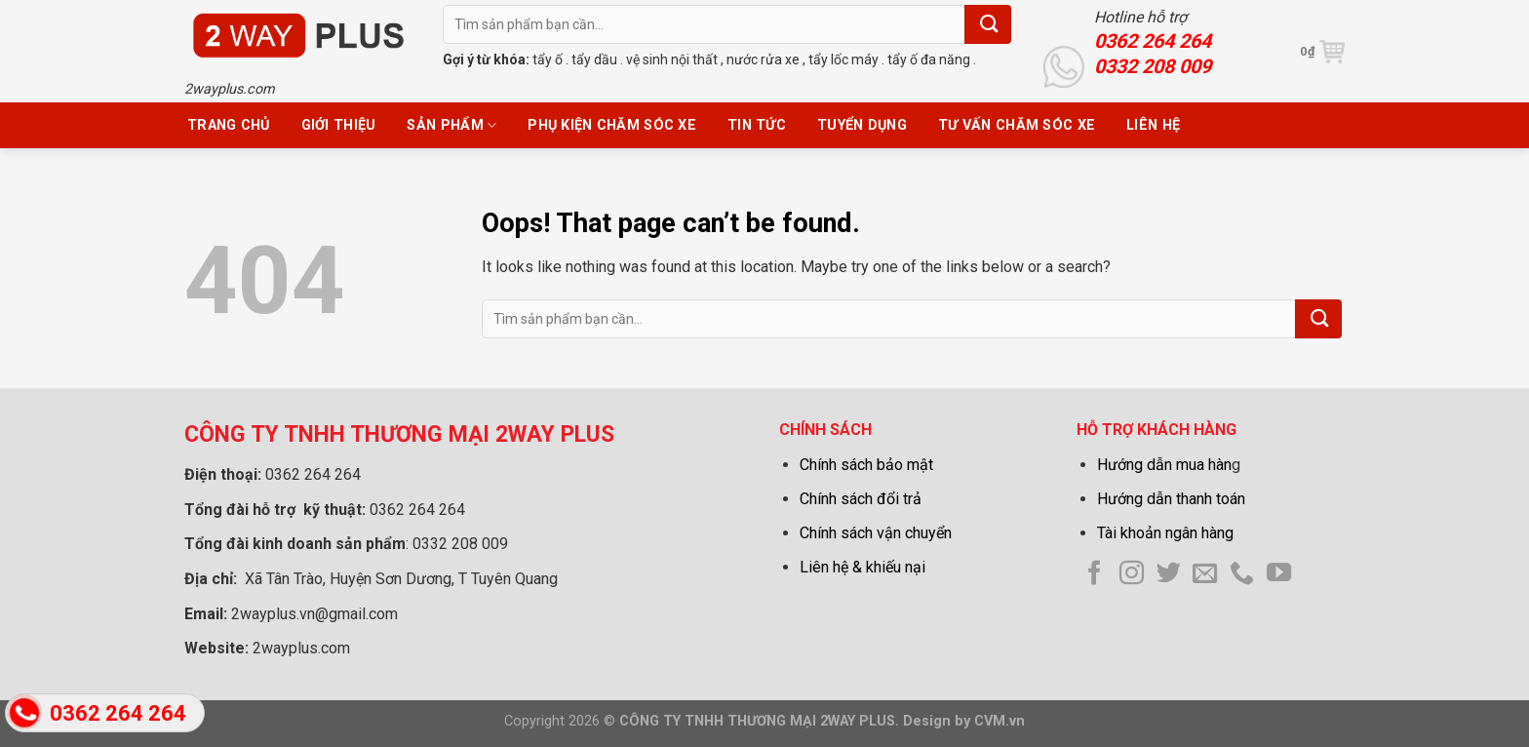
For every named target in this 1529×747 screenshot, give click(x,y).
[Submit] (987, 24)
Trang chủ (228, 125)
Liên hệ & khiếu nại (862, 567)
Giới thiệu (338, 125)
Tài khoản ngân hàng (1165, 533)
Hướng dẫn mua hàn (1164, 464)
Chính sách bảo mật (866, 464)
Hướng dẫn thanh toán (1171, 499)
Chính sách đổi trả (860, 499)
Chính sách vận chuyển (876, 533)
